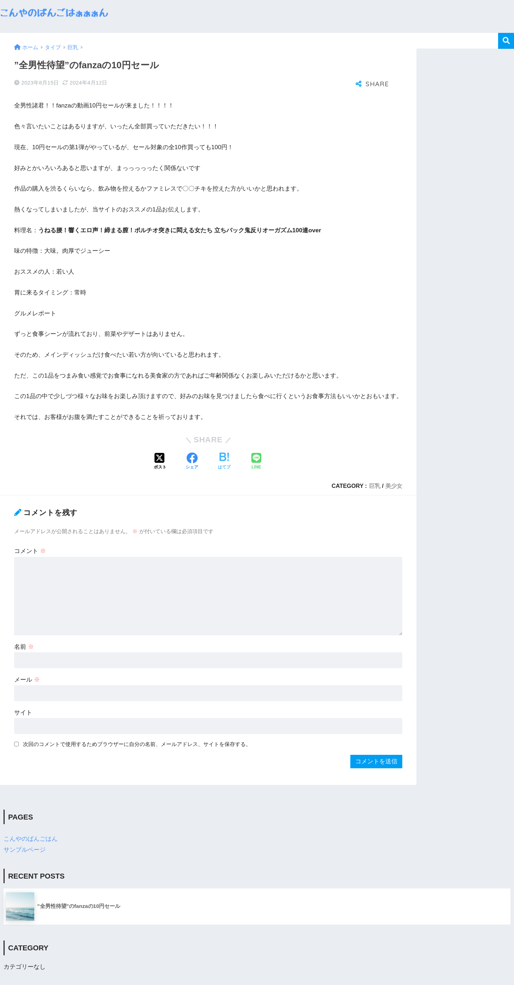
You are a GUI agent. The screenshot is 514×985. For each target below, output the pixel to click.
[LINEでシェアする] (256, 461)
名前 (24, 646)
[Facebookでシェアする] (192, 461)
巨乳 (374, 486)
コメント (30, 551)
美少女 (393, 486)
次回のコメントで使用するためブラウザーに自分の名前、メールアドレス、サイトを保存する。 (137, 744)
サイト (23, 712)
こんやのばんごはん (31, 838)
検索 (506, 41)
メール (27, 679)
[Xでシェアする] (160, 461)
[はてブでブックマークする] (224, 461)
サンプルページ (25, 849)
